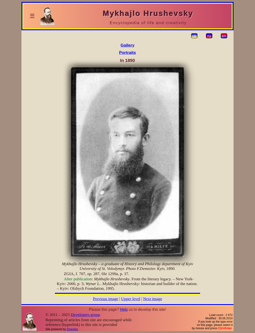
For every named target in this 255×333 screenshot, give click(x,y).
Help (124, 309)
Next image (152, 299)
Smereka (72, 329)
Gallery (128, 45)
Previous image (105, 299)
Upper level (130, 299)
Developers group (85, 314)
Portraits (127, 52)
